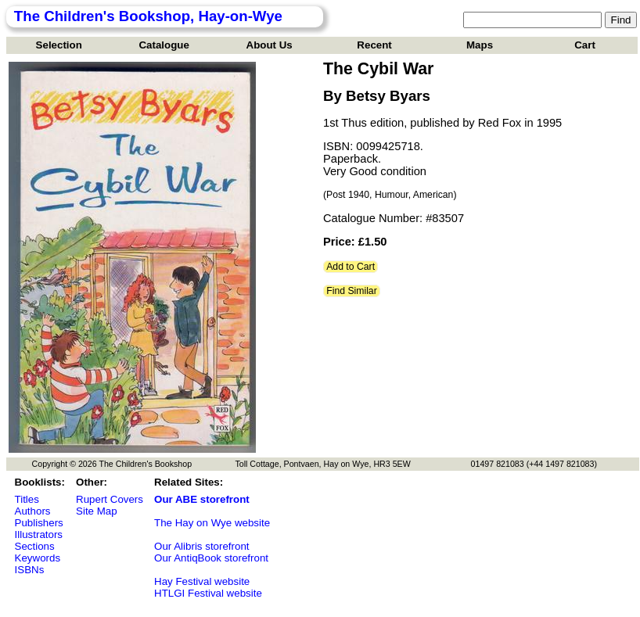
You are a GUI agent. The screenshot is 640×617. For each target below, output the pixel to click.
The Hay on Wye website (212, 523)
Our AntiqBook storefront (211, 558)
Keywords (38, 558)
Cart (584, 45)
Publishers (39, 523)
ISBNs (30, 570)
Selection (59, 45)
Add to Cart (350, 266)
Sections (35, 546)
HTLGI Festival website (208, 593)
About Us (269, 45)
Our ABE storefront (202, 499)
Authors (33, 511)
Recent (374, 45)
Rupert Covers (109, 499)
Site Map (96, 511)
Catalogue (163, 45)
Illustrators (39, 534)
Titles (27, 499)
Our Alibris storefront (201, 546)
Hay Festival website (202, 581)
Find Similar (351, 290)
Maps (479, 45)
